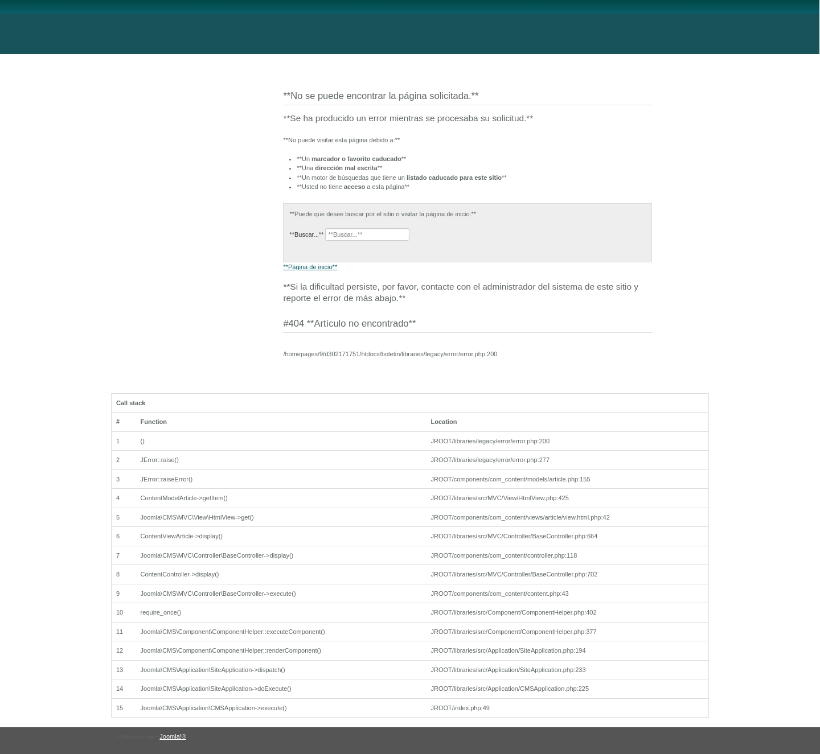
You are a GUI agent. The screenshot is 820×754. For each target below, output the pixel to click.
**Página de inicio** (310, 266)
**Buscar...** (306, 234)
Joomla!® (172, 736)
